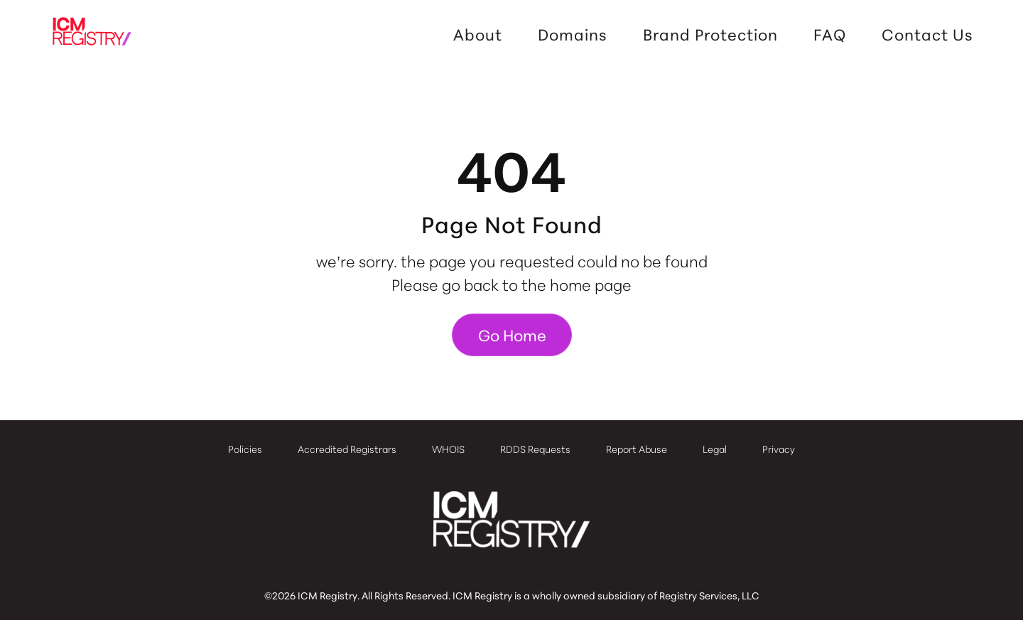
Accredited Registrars (347, 449)
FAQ (829, 34)
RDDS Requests (535, 449)
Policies (245, 449)
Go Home (512, 335)
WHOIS (448, 449)
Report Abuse (636, 449)
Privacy (778, 449)
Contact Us (927, 34)
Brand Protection (710, 34)
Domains (572, 34)
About (477, 34)
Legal (715, 449)
